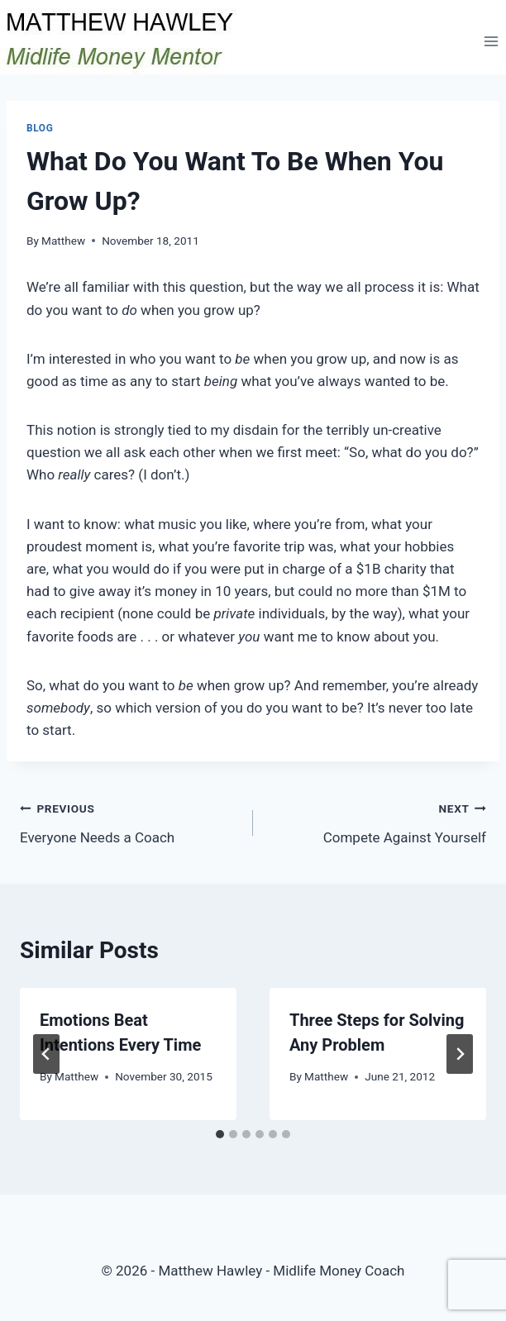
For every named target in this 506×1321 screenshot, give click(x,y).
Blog (39, 128)
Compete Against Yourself (376, 821)
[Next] (459, 1054)
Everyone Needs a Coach (129, 821)
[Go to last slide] (46, 1054)
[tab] (220, 1134)
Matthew (63, 240)
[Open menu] (490, 41)
